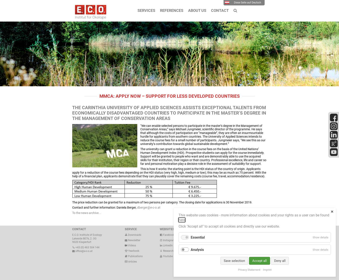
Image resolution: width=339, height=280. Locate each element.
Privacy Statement (249, 269)
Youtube (166, 256)
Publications (135, 256)
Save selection (234, 261)
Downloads (133, 234)
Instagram (167, 240)
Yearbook (132, 250)
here (182, 220)
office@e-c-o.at (82, 251)
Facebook (167, 234)
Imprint (267, 269)
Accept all (259, 261)
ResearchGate (169, 250)
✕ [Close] (332, 212)
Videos (132, 245)
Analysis (197, 250)
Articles (132, 261)
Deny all (280, 261)
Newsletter (132, 240)
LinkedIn (166, 245)
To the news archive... (86, 213)
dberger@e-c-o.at (148, 207)
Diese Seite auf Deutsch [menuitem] (243, 2)
